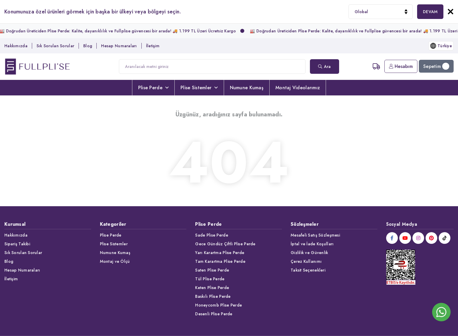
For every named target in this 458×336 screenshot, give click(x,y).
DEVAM (430, 12)
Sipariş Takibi (17, 244)
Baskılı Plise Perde (212, 296)
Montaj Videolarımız (297, 87)
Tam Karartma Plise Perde (220, 261)
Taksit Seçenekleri (308, 270)
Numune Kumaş (246, 87)
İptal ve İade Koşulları (312, 244)
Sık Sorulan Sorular (55, 46)
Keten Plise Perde (212, 287)
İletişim (152, 46)
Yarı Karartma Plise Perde (219, 253)
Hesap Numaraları (119, 46)
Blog (87, 46)
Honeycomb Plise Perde (218, 305)
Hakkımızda (15, 46)
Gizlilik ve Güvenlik (309, 253)
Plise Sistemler (199, 87)
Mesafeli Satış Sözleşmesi (315, 235)
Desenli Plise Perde (213, 314)
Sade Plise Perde (211, 235)
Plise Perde (153, 87)
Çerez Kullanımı (306, 261)
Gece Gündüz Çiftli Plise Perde (225, 244)
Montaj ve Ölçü (115, 261)
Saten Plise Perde (212, 270)
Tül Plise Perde (209, 279)
